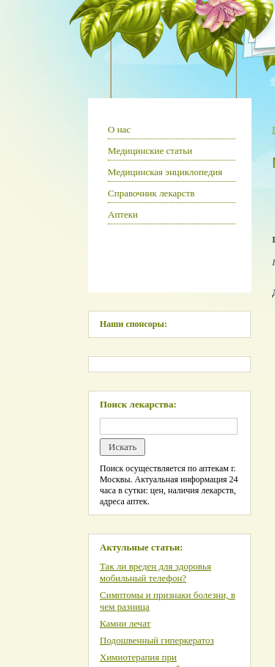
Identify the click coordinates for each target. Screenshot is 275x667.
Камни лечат (125, 623)
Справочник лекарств (151, 193)
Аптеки (123, 214)
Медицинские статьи (150, 150)
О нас (119, 129)
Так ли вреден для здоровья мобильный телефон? (155, 572)
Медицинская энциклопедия (165, 171)
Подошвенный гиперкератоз (157, 640)
